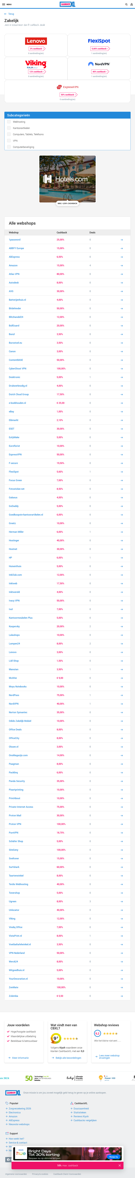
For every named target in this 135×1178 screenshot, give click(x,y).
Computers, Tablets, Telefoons (28, 134)
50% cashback (68, 94)
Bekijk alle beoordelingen (68, 1058)
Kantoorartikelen (21, 127)
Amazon (13, 1116)
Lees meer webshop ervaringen (109, 1056)
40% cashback (100, 71)
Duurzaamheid (81, 1108)
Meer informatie (20, 1058)
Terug (11, 14)
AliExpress (14, 1120)
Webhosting (19, 121)
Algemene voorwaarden (16, 1174)
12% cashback (36, 71)
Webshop (14, 232)
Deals (92, 232)
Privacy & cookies (40, 1174)
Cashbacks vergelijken (85, 1120)
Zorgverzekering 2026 (20, 1108)
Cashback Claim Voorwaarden (67, 1174)
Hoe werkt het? (16, 1138)
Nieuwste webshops (19, 1124)
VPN (15, 140)
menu (7, 4)
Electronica (15, 1112)
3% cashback (36, 48)
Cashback (62, 232)
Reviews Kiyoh (81, 1116)
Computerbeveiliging (23, 146)
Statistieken (80, 1112)
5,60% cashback (100, 48)
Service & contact (18, 1142)
